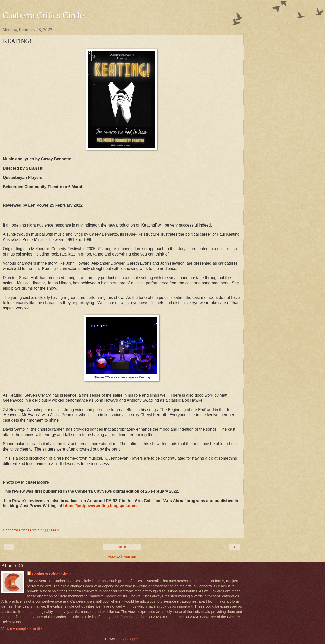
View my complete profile (21, 629)
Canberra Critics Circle (43, 15)
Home (122, 547)
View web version (122, 557)
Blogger (131, 639)
